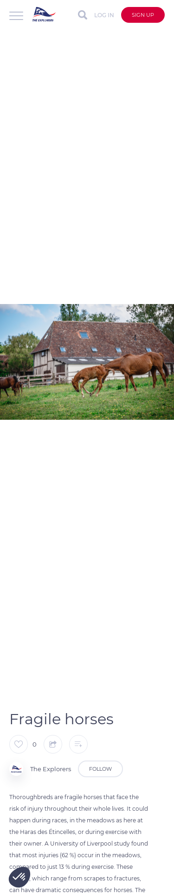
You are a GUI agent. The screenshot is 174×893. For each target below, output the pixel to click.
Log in (104, 15)
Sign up (143, 15)
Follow (100, 769)
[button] (19, 877)
